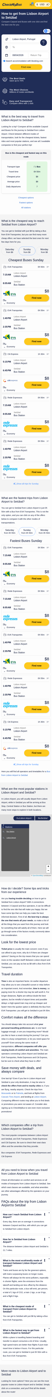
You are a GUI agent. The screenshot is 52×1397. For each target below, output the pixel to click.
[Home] (14, 4)
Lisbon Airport (23, 818)
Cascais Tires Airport (10, 1097)
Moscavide (6, 1093)
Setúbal (42, 818)
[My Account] (31, 4)
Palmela (19, 1093)
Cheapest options (26, 198)
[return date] (38, 55)
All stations (26, 207)
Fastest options (26, 203)
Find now (36, 298)
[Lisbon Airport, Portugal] (29, 39)
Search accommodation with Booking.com (24, 61)
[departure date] (19, 55)
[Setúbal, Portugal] (29, 47)
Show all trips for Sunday (26, 484)
